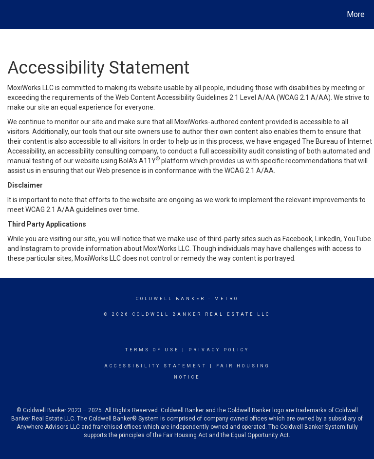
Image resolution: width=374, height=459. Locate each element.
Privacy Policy (218, 349)
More (356, 14)
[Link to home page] (9, 14)
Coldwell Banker (171, 298)
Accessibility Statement (155, 365)
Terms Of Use (152, 349)
